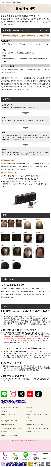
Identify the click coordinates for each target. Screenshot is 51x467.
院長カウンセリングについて (35, 424)
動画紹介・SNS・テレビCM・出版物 (37, 416)
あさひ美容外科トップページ (10, 407)
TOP (3, 2)
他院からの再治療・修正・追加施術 (37, 428)
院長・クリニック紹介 (8, 415)
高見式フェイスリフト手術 (10, 435)
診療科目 (8, 2)
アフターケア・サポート (34, 431)
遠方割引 (4, 431)
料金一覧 (4, 411)
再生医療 (29, 421)
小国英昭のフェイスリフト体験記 (11, 428)
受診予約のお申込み (8, 424)
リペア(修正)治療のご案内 (9, 421)
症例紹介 (29, 411)
